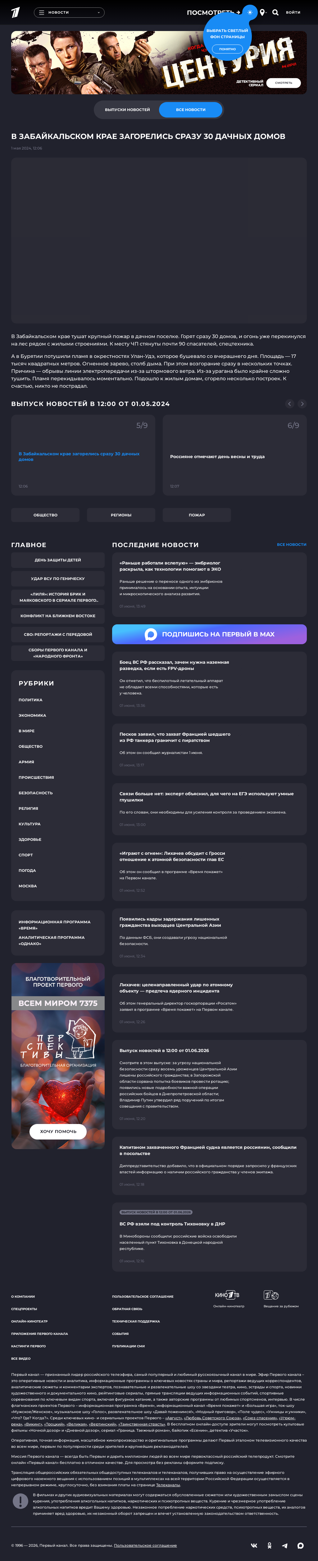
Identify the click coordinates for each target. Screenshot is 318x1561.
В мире (26, 731)
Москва (28, 886)
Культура (30, 824)
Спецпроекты (24, 1309)
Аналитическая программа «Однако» (52, 940)
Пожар (197, 515)
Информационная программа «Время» (55, 925)
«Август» (173, 1418)
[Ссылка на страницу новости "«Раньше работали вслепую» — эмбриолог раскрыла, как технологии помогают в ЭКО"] (209, 584)
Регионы (121, 515)
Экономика (32, 715)
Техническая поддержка (136, 1321)
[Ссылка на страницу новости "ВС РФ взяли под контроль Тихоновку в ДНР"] (209, 1237)
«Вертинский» (102, 1424)
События (120, 1334)
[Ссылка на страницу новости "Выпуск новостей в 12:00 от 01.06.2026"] (209, 1084)
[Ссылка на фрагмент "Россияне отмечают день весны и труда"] (235, 455)
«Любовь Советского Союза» (212, 1418)
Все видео (20, 1359)
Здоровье (30, 839)
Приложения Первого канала (39, 1334)
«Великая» (76, 1424)
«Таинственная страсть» (141, 1424)
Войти (293, 12)
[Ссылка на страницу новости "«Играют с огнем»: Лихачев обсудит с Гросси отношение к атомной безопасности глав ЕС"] (209, 872)
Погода (27, 870)
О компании (23, 1297)
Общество (45, 515)
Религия (28, 808)
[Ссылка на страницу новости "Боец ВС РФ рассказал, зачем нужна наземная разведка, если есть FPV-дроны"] (209, 684)
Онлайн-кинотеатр (29, 1321)
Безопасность (36, 793)
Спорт (26, 855)
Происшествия (36, 777)
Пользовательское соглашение (143, 1297)
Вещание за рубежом (281, 1299)
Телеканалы (168, 1485)
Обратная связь (127, 1309)
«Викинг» (33, 1424)
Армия (26, 762)
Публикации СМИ (128, 1346)
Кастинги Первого (28, 1346)
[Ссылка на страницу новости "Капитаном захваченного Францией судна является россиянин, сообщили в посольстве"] (209, 1166)
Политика (31, 700)
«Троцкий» (54, 1424)
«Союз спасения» (260, 1418)
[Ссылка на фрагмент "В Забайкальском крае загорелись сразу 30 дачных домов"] (83, 455)
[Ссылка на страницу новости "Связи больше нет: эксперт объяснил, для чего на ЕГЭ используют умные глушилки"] (209, 809)
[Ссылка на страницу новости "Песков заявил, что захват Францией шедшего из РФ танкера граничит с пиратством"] (209, 749)
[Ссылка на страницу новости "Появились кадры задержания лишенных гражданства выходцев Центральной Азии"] (209, 937)
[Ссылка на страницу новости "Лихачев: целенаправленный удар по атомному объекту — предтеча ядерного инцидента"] (209, 1003)
